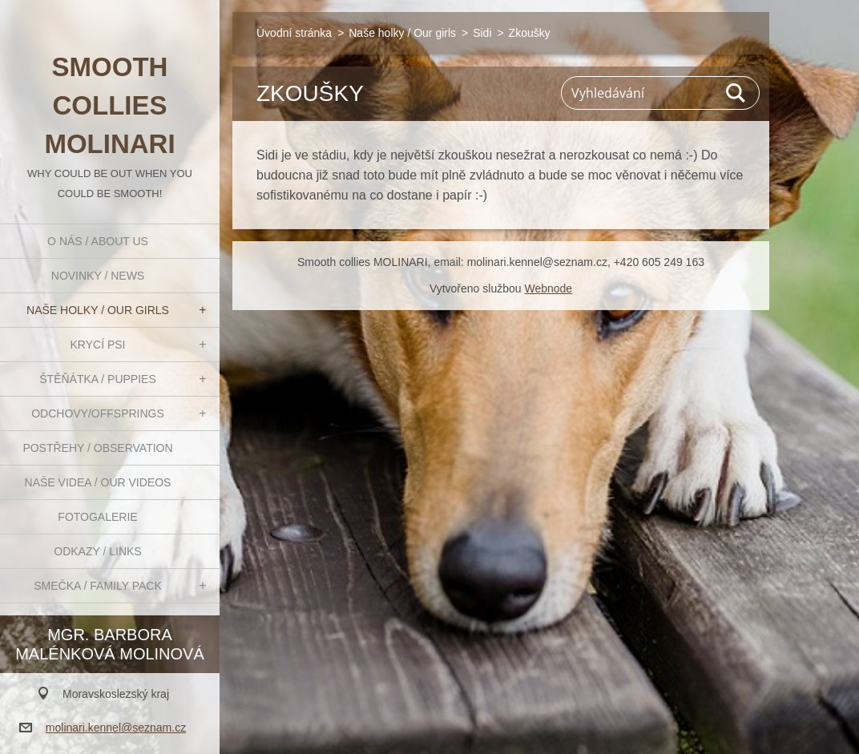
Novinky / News (97, 275)
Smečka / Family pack (98, 585)
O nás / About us (97, 241)
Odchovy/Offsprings (97, 413)
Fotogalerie (97, 516)
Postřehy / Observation (97, 448)
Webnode (548, 288)
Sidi (482, 32)
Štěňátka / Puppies (97, 379)
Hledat (736, 93)
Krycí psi (98, 344)
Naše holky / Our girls (97, 310)
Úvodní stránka (294, 32)
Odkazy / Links (97, 551)
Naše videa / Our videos (98, 482)
